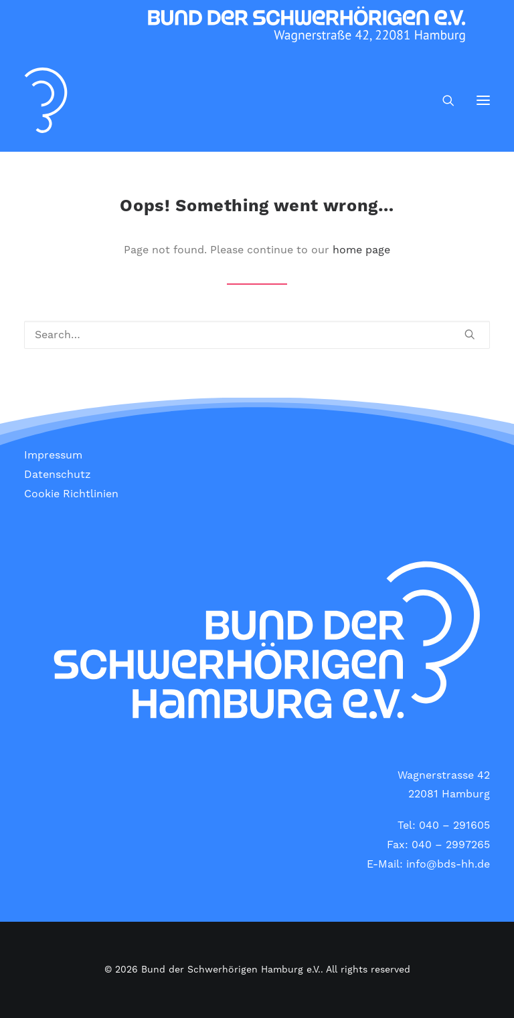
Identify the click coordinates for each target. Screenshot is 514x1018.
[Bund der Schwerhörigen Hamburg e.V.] (46, 100)
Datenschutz (57, 474)
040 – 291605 (454, 825)
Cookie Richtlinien (71, 494)
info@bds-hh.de (448, 864)
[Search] (442, 100)
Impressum (53, 455)
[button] (483, 100)
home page (361, 250)
